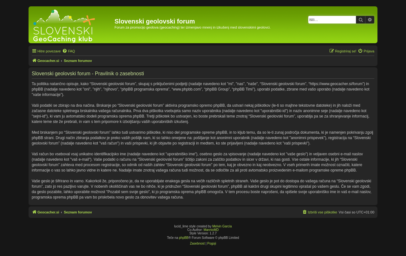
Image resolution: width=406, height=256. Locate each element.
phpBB (183, 237)
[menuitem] (68, 51)
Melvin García (222, 226)
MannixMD (211, 230)
